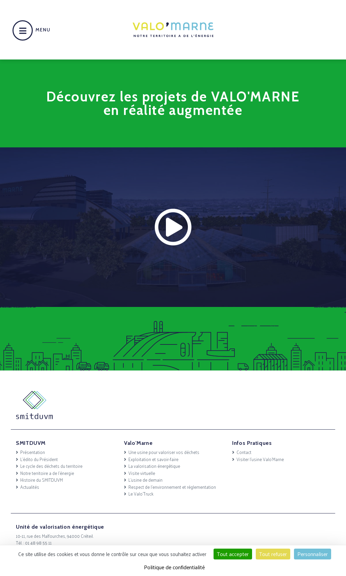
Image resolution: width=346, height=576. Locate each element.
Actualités (29, 487)
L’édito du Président (39, 459)
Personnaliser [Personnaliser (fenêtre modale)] (312, 554)
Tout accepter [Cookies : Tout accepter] (233, 554)
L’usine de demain (145, 480)
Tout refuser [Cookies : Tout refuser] (273, 554)
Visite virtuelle (141, 473)
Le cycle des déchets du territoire (51, 466)
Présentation (32, 452)
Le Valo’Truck (140, 494)
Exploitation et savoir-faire (153, 459)
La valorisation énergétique (154, 466)
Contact (244, 452)
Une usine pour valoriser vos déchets (163, 452)
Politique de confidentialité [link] (174, 567)
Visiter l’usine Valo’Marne (260, 459)
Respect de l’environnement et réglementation (172, 487)
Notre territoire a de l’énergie (47, 473)
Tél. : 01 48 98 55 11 (34, 543)
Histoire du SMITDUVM (41, 480)
